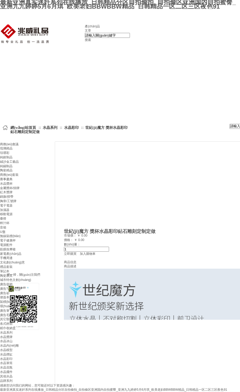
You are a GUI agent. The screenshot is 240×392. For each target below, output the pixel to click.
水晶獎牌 (6, 337)
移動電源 (6, 214)
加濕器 (4, 210)
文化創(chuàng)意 (12, 262)
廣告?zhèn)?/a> (11, 289)
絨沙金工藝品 (9, 162)
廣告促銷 (6, 284)
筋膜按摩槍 (8, 249)
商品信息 (70, 262)
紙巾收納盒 (8, 328)
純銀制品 (6, 157)
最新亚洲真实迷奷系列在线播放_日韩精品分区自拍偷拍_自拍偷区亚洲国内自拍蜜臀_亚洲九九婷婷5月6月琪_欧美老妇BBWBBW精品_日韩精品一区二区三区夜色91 (113, 389)
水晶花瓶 (6, 367)
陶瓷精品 (6, 170)
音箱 (3, 227)
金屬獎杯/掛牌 (10, 188)
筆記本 (4, 271)
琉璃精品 (6, 148)
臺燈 (3, 218)
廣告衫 (4, 293)
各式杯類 (6, 323)
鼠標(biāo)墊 (8, 302)
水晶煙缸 (6, 354)
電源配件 (6, 245)
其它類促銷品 (9, 319)
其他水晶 (6, 376)
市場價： (70, 235)
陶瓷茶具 (6, 276)
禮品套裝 (6, 267)
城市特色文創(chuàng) (15, 280)
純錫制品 (6, 166)
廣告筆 (4, 310)
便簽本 (4, 297)
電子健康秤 (8, 240)
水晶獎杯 (6, 183)
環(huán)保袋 (9, 306)
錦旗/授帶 (6, 196)
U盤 (2, 232)
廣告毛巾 (6, 315)
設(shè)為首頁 (60, 13)
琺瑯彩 (4, 153)
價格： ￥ (70, 240)
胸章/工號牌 (8, 201)
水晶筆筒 (6, 363)
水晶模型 (6, 350)
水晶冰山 (6, 341)
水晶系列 (6, 332)
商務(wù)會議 (9, 144)
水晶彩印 (6, 359)
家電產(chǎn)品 (10, 254)
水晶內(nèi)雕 (9, 345)
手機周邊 (6, 258)
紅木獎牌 (6, 192)
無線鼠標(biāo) (10, 236)
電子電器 (6, 205)
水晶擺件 (6, 372)
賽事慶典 (6, 179)
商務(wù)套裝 (9, 175)
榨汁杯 (4, 223)
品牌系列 (6, 381)
